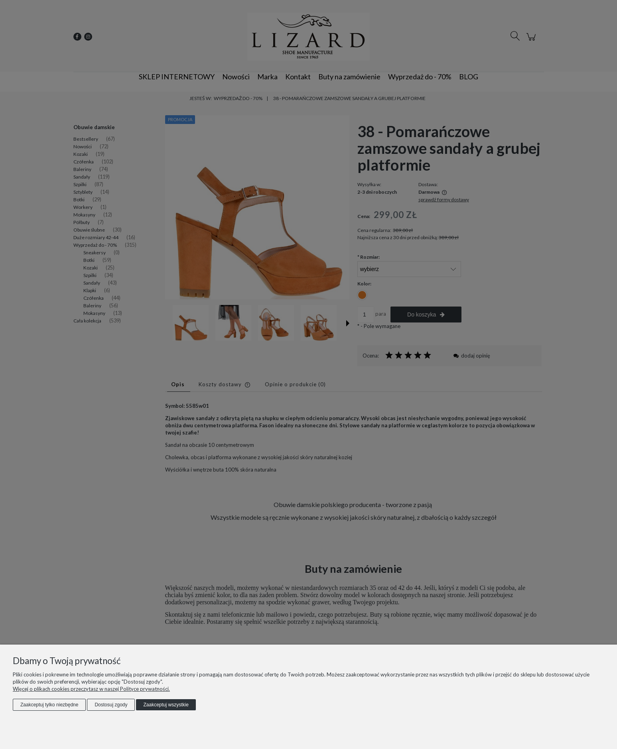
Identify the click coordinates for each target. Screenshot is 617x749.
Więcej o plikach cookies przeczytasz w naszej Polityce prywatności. (91, 689)
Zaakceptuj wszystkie (165, 705)
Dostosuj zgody (111, 705)
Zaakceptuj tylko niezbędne (49, 705)
